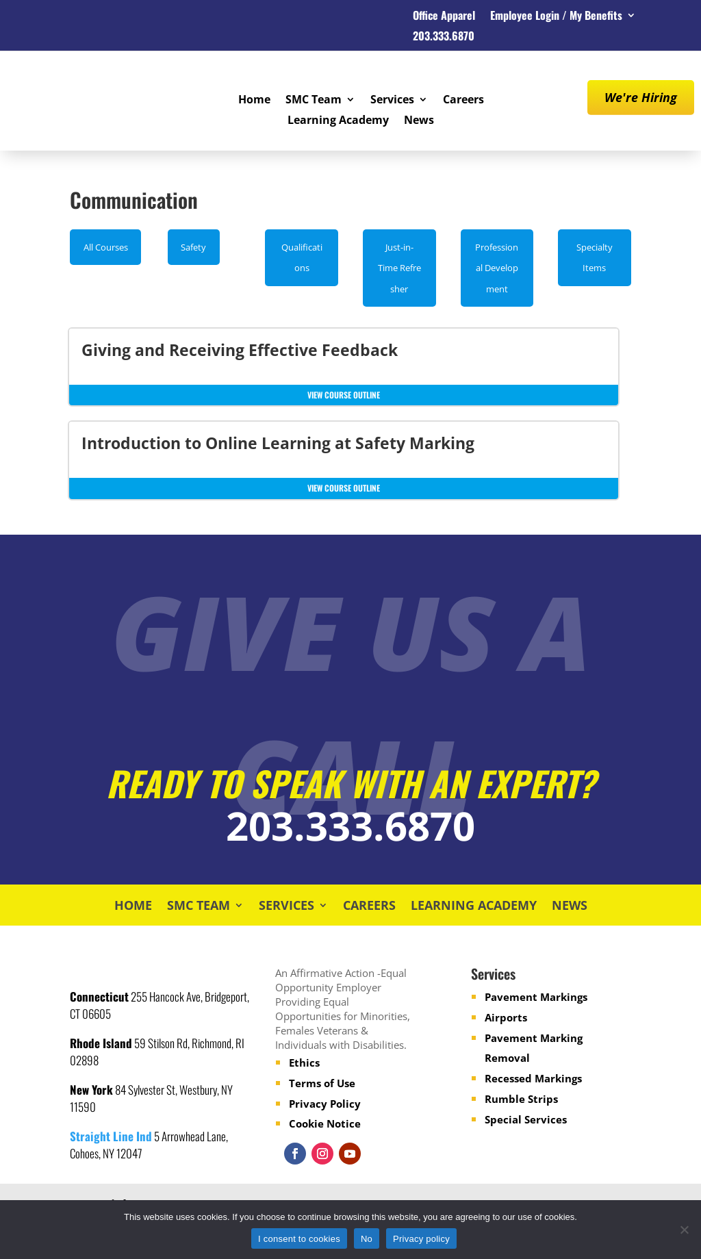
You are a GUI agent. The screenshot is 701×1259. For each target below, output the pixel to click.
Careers (463, 100)
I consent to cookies (299, 1239)
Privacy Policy (325, 1103)
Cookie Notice (325, 1123)
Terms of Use (322, 1083)
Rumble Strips (521, 1099)
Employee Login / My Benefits (556, 16)
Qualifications (301, 258)
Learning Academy (338, 121)
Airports (506, 1017)
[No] (684, 1229)
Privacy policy (421, 1239)
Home (254, 100)
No (366, 1239)
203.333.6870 (443, 37)
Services (392, 100)
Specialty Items (594, 258)
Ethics (304, 1062)
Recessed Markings (533, 1078)
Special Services (526, 1119)
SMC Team (313, 100)
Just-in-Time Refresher (399, 268)
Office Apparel (444, 16)
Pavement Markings (536, 997)
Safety (193, 247)
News (419, 121)
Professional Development (496, 268)
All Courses (106, 247)
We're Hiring (640, 97)
